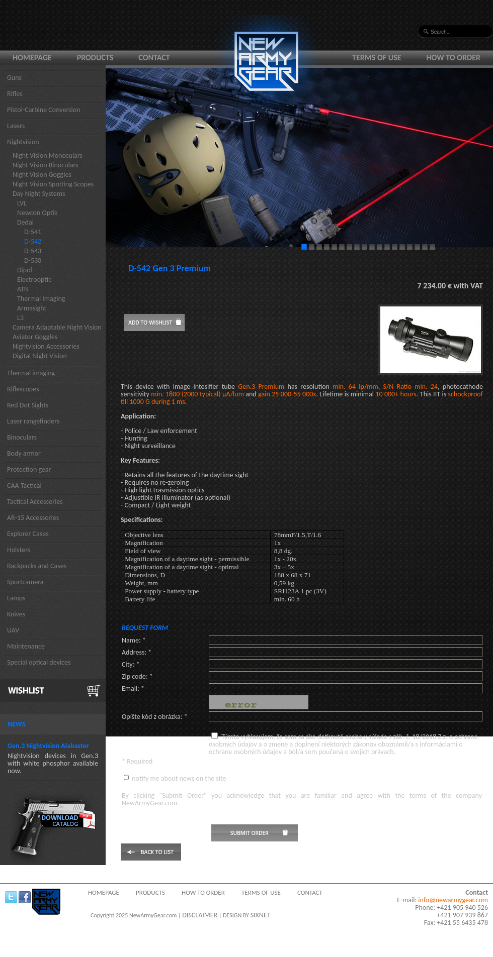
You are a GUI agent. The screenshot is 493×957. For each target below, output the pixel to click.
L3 (20, 317)
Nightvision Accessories (46, 346)
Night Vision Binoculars (45, 165)
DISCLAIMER (199, 915)
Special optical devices (39, 662)
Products (95, 57)
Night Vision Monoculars (48, 155)
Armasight (31, 308)
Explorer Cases (28, 534)
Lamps (16, 598)
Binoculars (22, 437)
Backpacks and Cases (36, 566)
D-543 (32, 251)
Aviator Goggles (35, 337)
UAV (13, 630)
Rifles (15, 93)
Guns (14, 77)
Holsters (18, 550)
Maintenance (26, 646)
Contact (154, 57)
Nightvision (23, 142)
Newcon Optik (37, 212)
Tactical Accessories (35, 501)
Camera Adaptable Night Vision (57, 327)
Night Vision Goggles (42, 174)
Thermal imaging (31, 373)
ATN (23, 289)
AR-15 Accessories (33, 517)
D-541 (32, 232)
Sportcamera (25, 582)
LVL (22, 203)
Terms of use (376, 57)
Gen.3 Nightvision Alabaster (48, 745)
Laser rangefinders (33, 421)
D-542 (32, 241)
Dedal (25, 222)
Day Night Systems (39, 193)
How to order (454, 57)
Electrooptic (34, 279)
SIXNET (261, 915)
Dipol (24, 270)
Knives (16, 614)
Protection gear (29, 469)
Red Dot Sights (27, 405)
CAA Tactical (24, 485)
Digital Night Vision (40, 356)
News (16, 724)
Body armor (24, 453)
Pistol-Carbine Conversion (43, 110)
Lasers (16, 126)
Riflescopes (23, 389)
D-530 (32, 260)
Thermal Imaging (41, 298)
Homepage (32, 57)
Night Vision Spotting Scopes (53, 184)
